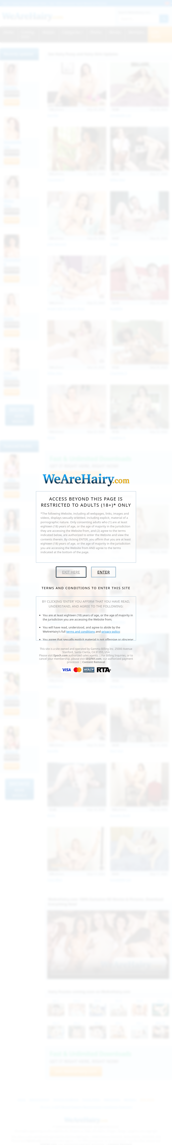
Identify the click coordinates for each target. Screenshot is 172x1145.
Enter (103, 572)
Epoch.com (60, 655)
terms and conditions (80, 631)
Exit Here (71, 572)
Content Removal (93, 662)
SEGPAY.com (93, 658)
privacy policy (110, 631)
